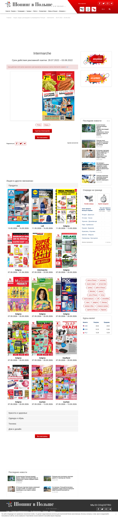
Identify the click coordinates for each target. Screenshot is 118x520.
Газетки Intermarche (42, 131)
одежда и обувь (89, 306)
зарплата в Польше (92, 310)
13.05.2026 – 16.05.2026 (18, 227)
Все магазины (42, 137)
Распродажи (22, 11)
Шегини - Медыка (87, 235)
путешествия (102, 284)
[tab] (42, 185)
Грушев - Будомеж (88, 228)
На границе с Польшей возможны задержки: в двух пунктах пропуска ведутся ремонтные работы (63, 488)
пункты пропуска (88, 298)
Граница (29, 11)
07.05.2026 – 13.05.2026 (42, 403)
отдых (87, 302)
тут (67, 67)
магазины (103, 280)
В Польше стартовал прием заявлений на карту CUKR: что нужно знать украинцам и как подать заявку (28, 488)
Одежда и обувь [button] (16, 418)
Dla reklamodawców (36, 511)
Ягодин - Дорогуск (88, 214)
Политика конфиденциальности (19, 511)
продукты (95, 302)
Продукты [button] (13, 185)
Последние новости (92, 121)
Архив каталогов (72, 143)
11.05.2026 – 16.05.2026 (42, 227)
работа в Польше (100, 287)
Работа (35, 11)
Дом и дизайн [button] (15, 429)
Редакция (45, 511)
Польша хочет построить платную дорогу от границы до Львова (62, 477)
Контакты (52, 511)
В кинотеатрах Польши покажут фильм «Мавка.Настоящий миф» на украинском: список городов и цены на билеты (27, 479)
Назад (39, 125)
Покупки (14, 11)
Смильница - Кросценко (90, 238)
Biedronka (92, 291)
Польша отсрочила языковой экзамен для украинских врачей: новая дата (102, 178)
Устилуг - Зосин (87, 218)
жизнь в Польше (92, 280)
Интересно (62, 11)
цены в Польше (93, 295)
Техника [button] (12, 424)
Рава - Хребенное (87, 224)
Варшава (103, 310)
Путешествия (43, 11)
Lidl (98, 298)
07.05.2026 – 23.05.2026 (42, 271)
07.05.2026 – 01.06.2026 (18, 271)
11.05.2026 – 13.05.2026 (66, 227)
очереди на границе (102, 306)
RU (103, 9)
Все (108, 121)
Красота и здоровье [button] (18, 413)
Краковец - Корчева (88, 231)
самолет (101, 291)
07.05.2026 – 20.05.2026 (66, 271)
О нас (7, 511)
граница (90, 287)
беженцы (104, 302)
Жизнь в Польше (53, 11)
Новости (8, 11)
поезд (102, 295)
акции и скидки (91, 284)
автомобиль (105, 298)
